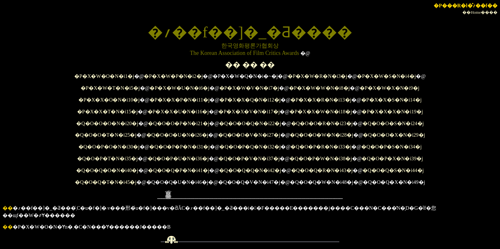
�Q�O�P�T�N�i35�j (107, 158)
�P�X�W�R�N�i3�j (317, 76)
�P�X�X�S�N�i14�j (391, 99)
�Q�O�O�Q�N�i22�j (250, 123)
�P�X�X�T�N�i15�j (107, 111)
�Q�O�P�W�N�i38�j (321, 158)
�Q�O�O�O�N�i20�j (107, 123)
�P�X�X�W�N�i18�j (321, 111)
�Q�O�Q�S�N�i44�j (393, 170)
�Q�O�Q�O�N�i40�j (107, 170)
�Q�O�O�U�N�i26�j (177, 135)
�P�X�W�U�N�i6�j (180, 88)
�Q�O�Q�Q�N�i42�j (250, 170)
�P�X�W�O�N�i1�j (104, 76)
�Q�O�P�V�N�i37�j (249, 158)
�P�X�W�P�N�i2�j (173, 76)
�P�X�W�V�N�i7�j (249, 88)
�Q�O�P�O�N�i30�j (109, 146)
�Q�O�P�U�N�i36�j (178, 158)
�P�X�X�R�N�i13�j (320, 99)
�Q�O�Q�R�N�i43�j (322, 170)
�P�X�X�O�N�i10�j (109, 99)
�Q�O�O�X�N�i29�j (394, 135)
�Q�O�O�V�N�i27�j (249, 135)
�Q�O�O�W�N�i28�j (321, 135)
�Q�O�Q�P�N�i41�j (178, 170)
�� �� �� (250, 65)
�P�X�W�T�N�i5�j (110, 88)
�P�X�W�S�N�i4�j (386, 76)
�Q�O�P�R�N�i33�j (320, 146)
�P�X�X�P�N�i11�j (180, 99)
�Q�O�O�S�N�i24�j (393, 123)
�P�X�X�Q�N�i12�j (250, 99)
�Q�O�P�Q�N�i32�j (250, 146)
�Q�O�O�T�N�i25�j (105, 135)
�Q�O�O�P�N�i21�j (178, 123)
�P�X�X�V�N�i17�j (249, 111)
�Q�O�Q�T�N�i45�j (105, 182)
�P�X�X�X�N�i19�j (392, 111)
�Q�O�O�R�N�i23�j (322, 123)
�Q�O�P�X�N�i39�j (392, 158)
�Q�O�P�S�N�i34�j (391, 146)
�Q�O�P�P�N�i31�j (179, 146)
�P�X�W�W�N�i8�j (319, 88)
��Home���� (479, 12)
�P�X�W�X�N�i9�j (390, 88)
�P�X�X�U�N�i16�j (178, 111)
